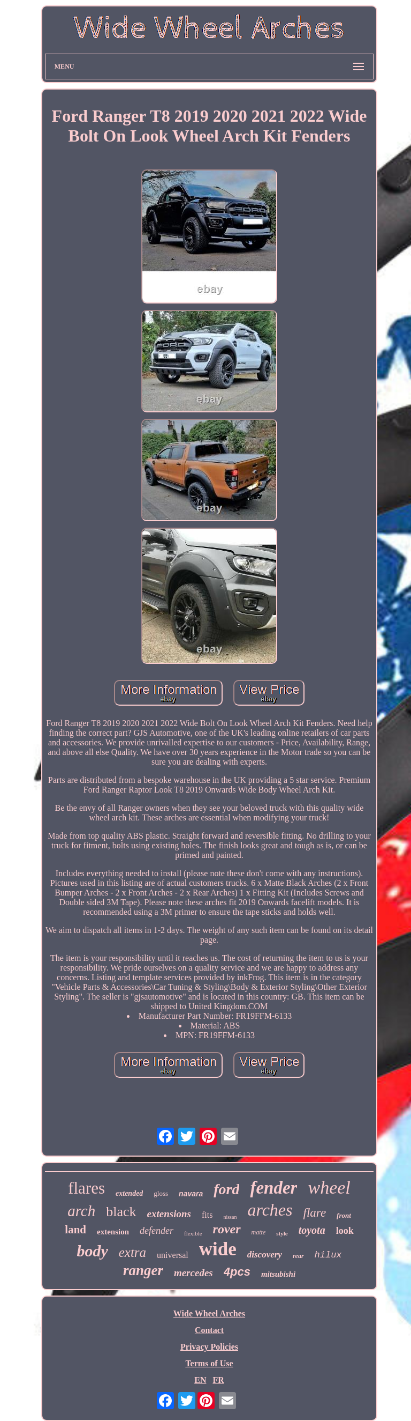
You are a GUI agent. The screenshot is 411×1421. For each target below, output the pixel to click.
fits (207, 1214)
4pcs (237, 1271)
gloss (161, 1193)
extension (113, 1231)
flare (314, 1212)
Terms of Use (209, 1363)
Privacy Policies (209, 1346)
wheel (329, 1187)
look (345, 1230)
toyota (312, 1230)
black (121, 1211)
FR (218, 1380)
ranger (143, 1270)
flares (86, 1188)
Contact (209, 1330)
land (75, 1229)
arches (269, 1209)
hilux (328, 1255)
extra (132, 1252)
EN (200, 1380)
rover (227, 1229)
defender (156, 1230)
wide (218, 1249)
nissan (230, 1217)
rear (298, 1256)
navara (191, 1193)
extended (129, 1193)
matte (259, 1232)
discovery (264, 1254)
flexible (193, 1233)
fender (273, 1187)
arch (81, 1210)
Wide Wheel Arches (209, 1313)
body (92, 1251)
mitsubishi (278, 1274)
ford (226, 1189)
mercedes (193, 1272)
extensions (169, 1213)
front (344, 1215)
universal (172, 1255)
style (281, 1233)
